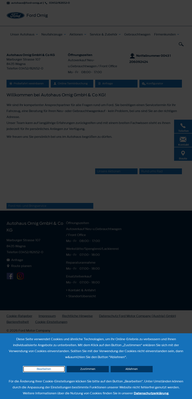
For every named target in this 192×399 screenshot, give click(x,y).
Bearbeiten (44, 369)
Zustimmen (87, 369)
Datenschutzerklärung (151, 393)
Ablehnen (131, 369)
